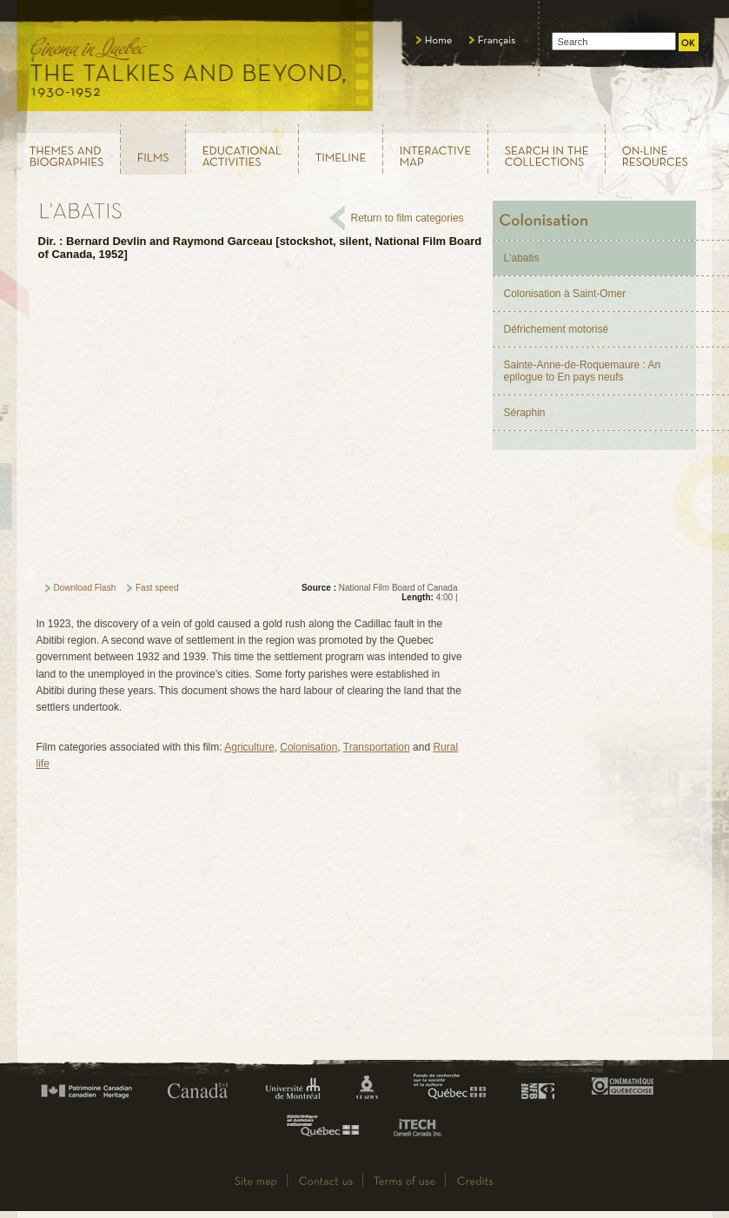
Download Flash (85, 587)
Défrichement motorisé (556, 329)
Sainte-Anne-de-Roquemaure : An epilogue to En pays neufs (582, 371)
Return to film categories (407, 218)
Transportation (376, 747)
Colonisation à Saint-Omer (565, 294)
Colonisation (308, 747)
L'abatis (522, 258)
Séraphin (525, 413)
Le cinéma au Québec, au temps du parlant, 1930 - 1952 (196, 61)
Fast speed (157, 587)
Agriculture (249, 747)
